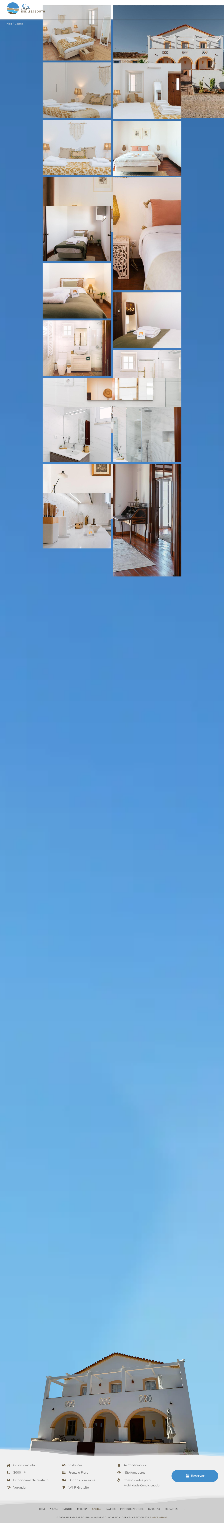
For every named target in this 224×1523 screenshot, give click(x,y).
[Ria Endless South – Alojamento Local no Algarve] (26, 3)
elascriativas (159, 1517)
